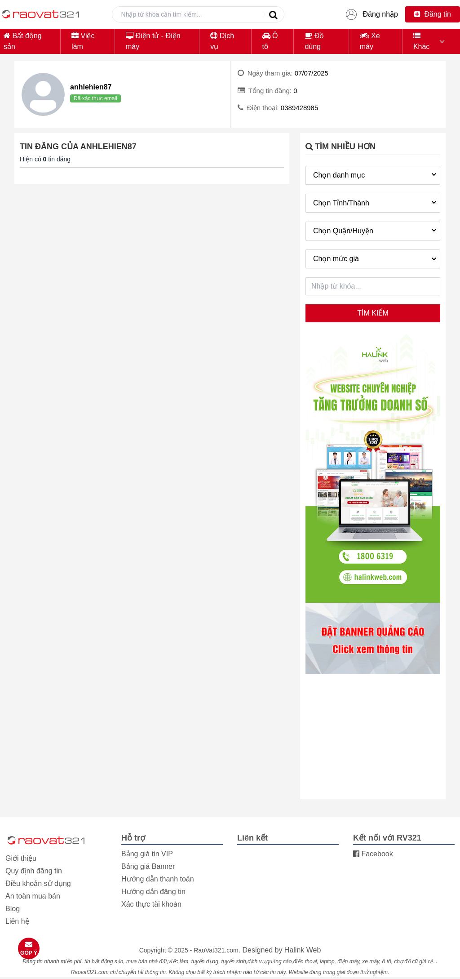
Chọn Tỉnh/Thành (375, 202)
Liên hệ (17, 921)
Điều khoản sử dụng (38, 883)
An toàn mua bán (32, 896)
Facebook (373, 854)
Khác (421, 41)
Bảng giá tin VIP (147, 854)
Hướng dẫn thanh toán (157, 879)
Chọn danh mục (375, 174)
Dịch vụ (222, 41)
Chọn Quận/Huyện (375, 230)
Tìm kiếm (372, 313)
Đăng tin (432, 14)
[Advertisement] (372, 737)
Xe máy (370, 41)
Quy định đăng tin (33, 871)
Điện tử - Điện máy (153, 41)
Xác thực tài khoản (151, 904)
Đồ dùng (314, 41)
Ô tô (270, 41)
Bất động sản (23, 41)
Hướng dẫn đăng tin (153, 891)
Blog (12, 908)
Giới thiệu (20, 858)
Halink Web (302, 950)
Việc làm (82, 41)
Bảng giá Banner (148, 866)
